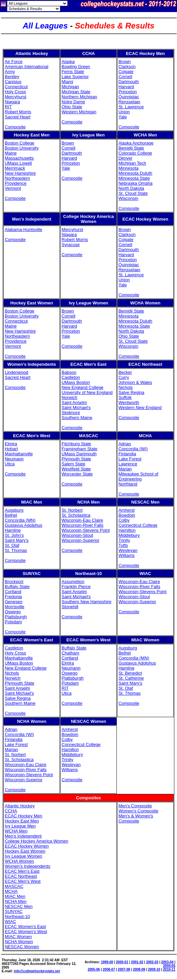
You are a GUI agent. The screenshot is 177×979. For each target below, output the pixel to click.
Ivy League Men (20, 825)
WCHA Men (16, 830)
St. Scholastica (76, 515)
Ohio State (72, 106)
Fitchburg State (76, 443)
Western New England (140, 407)
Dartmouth (128, 81)
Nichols (125, 387)
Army (10, 71)
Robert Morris (18, 111)
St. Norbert (72, 510)
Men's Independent (23, 836)
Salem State (73, 463)
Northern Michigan (79, 96)
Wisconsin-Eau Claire (82, 520)
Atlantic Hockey (20, 805)
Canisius (13, 81)
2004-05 (169, 966)
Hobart (11, 448)
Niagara (12, 101)
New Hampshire (20, 173)
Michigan (70, 86)
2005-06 (94, 969)
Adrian (124, 443)
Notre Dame (73, 101)
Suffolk (125, 397)
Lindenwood (16, 372)
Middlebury (129, 535)
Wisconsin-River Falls (82, 525)
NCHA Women (19, 941)
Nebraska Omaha (135, 183)
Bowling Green (76, 66)
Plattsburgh (16, 616)
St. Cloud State (133, 193)
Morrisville (14, 606)
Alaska (68, 61)
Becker (125, 372)
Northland (127, 483)
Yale (122, 116)
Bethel (11, 515)
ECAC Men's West (22, 881)
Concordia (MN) (20, 520)
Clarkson (127, 66)
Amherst (126, 510)
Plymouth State (76, 458)
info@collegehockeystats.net (37, 971)
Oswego (13, 611)
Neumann (14, 458)
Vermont (13, 188)
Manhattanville (19, 453)
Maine (10, 153)
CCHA (11, 810)
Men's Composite (135, 805)
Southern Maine (77, 417)
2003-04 (167, 962)
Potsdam (13, 621)
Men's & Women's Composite (135, 818)
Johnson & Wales (135, 382)
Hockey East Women (25, 851)
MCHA (11, 891)
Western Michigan (79, 111)
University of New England (87, 392)
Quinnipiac (128, 96)
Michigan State (76, 91)
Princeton (127, 91)
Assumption (73, 581)
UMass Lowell (18, 163)
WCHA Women (19, 861)
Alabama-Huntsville (23, 229)
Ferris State (73, 71)
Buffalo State (17, 586)
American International (26, 66)
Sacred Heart (17, 116)
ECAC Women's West (26, 931)
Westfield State (76, 468)
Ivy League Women (23, 856)
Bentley (12, 76)
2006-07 (109, 969)
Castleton (71, 377)
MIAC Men (15, 896)
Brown (124, 61)
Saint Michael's (76, 407)
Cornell (125, 76)
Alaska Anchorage (136, 143)
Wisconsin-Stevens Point (86, 530)
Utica (10, 463)
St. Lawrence (131, 106)
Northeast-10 (17, 916)
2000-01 (122, 962)
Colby (123, 520)
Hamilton (127, 530)
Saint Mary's (16, 540)
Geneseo (13, 601)
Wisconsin (128, 198)
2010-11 (169, 969)
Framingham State (79, 448)
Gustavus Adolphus (23, 525)
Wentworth (128, 402)
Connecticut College (137, 525)
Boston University (21, 148)
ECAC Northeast (21, 876)
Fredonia (13, 596)
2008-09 (139, 969)
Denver (125, 158)
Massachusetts (19, 158)
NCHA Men (15, 901)
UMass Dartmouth (79, 453)
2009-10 (154, 969)
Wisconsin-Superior (80, 540)
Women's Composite (138, 810)
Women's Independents (27, 866)
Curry (123, 377)
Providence (15, 183)
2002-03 (152, 962)
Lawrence (127, 463)
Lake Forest (130, 458)
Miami (67, 81)
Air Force (13, 61)
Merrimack (15, 168)
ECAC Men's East (22, 871)
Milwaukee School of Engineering (138, 476)
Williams (126, 555)
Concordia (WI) (133, 448)
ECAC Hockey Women (27, 846)
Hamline (13, 530)
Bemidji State (131, 148)
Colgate (126, 71)
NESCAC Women (22, 946)
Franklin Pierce (76, 586)
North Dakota (131, 188)
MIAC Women (18, 936)
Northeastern (17, 178)
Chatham (70, 652)
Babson (69, 372)
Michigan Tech (132, 163)
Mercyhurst (15, 96)
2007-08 (124, 969)
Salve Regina (131, 392)
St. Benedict (130, 673)
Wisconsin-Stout (77, 535)
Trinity (124, 540)
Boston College (19, 143)
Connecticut (16, 86)
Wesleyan (128, 550)
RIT (8, 106)
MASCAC (14, 886)
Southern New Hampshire (86, 601)
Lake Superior (75, 76)
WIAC (10, 921)
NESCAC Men (18, 906)
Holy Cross (15, 91)
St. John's (14, 535)
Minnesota (128, 168)
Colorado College (135, 153)
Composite (15, 126)
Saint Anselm (74, 402)
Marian (125, 468)
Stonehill (70, 606)
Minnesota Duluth (135, 173)
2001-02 (137, 962)
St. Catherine (131, 678)
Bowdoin (126, 515)
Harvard (126, 86)
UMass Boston (76, 382)
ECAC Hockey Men (23, 815)
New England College (82, 387)
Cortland (13, 591)
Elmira (11, 443)
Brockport (14, 581)
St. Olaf (12, 545)
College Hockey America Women (36, 841)
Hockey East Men (22, 820)
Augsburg (14, 510)
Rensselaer (129, 101)
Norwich (69, 397)
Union (124, 111)
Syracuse (71, 244)
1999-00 (107, 962)
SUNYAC (13, 911)
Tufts (123, 545)
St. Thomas (16, 550)
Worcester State (77, 473)
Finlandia (127, 453)
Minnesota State (134, 178)
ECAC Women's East (25, 926)
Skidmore (71, 412)
